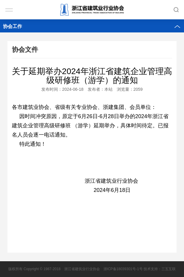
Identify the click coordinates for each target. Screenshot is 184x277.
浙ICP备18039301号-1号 (123, 269)
